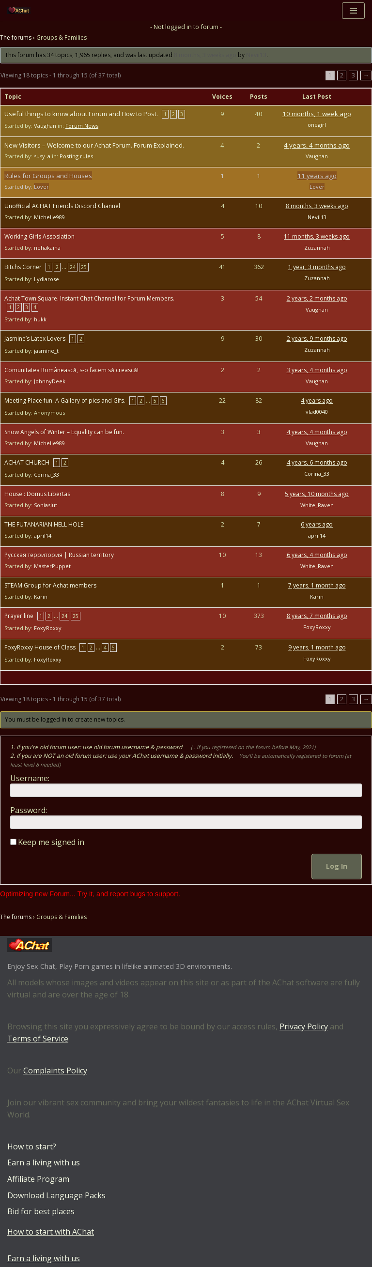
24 (73, 267)
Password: (28, 810)
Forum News (81, 125)
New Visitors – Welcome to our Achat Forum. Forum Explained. (94, 145)
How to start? (31, 1146)
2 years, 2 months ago (317, 298)
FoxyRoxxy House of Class (40, 647)
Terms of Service (37, 1039)
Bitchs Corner (23, 267)
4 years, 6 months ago (317, 462)
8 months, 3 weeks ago (205, 55)
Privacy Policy (303, 1026)
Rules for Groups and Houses (48, 175)
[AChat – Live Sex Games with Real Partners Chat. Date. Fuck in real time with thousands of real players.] (21, 10)
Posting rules (76, 156)
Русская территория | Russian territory (59, 555)
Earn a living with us (43, 1163)
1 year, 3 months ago (317, 267)
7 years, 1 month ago (317, 585)
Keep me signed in (51, 842)
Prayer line (18, 616)
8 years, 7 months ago (317, 616)
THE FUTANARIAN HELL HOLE (43, 524)
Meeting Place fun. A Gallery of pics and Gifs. (64, 400)
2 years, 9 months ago (317, 338)
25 (84, 267)
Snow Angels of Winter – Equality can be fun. (64, 432)
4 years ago (317, 400)
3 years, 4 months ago (317, 370)
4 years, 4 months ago (317, 145)
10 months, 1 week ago (316, 113)
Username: (29, 778)
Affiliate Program (38, 1179)
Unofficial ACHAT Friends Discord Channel (62, 206)
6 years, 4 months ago (317, 555)
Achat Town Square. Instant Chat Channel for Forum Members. (89, 298)
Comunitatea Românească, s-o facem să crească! (71, 370)
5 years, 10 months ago (317, 494)
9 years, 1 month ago (317, 647)
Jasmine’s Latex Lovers (34, 338)
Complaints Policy (55, 1070)
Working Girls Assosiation (39, 236)
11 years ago (317, 175)
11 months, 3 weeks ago (317, 236)
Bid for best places (41, 1211)
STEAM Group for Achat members (50, 585)
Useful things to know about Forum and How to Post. (81, 113)
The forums (15, 37)
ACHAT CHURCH (26, 462)
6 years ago (317, 524)
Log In (336, 866)
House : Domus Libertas (37, 494)
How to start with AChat (50, 1231)
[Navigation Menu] (353, 10)
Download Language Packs (56, 1195)
